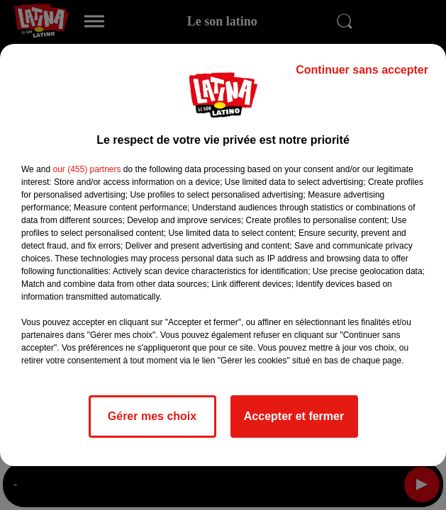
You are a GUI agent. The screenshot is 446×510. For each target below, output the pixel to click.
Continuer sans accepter (362, 70)
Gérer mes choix (152, 416)
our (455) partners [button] (86, 169)
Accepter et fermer (294, 416)
